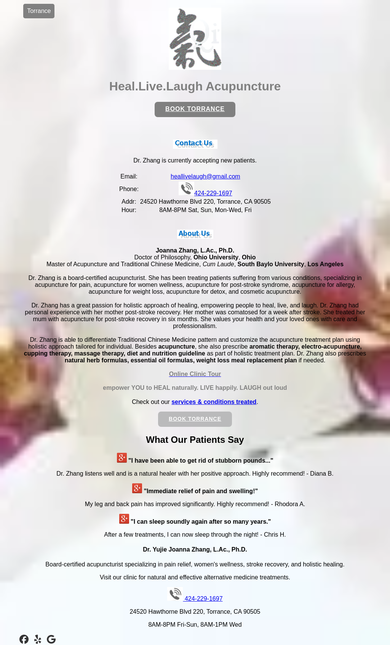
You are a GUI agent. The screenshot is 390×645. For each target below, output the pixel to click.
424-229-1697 (205, 193)
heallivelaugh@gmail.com (205, 176)
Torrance (39, 11)
